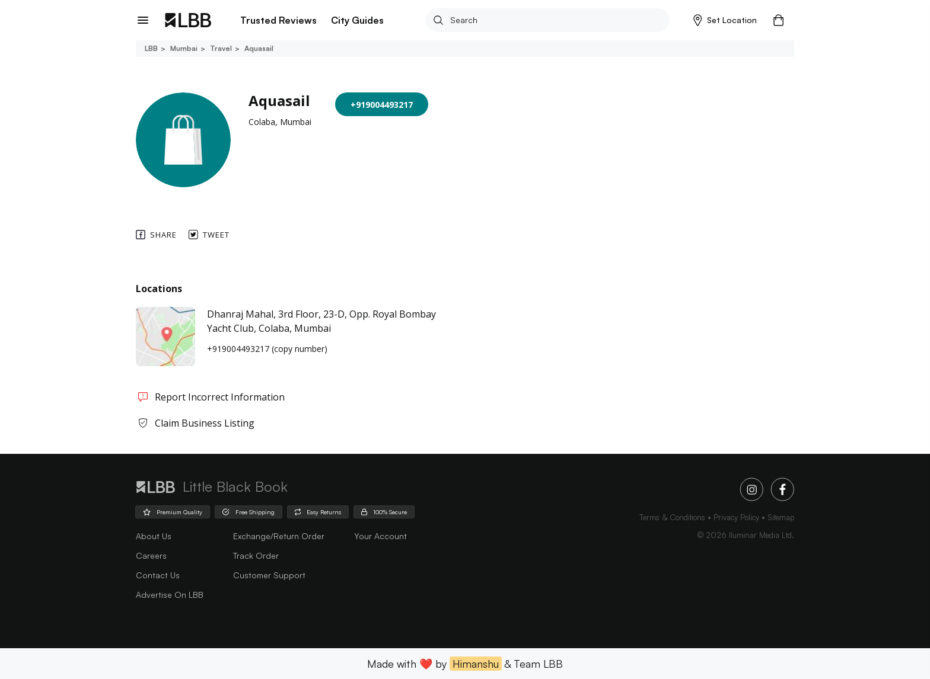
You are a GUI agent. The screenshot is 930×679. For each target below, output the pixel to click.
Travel (220, 48)
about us (153, 536)
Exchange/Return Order (278, 536)
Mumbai (183, 48)
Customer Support (269, 575)
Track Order (256, 555)
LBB (151, 48)
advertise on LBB (169, 595)
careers (151, 555)
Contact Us (158, 575)
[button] (725, 20)
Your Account (380, 536)
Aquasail (258, 48)
